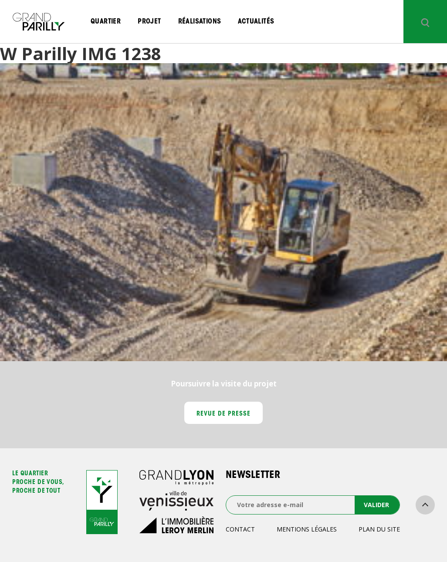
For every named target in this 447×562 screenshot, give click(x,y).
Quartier (106, 21)
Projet (149, 21)
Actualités (256, 21)
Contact (240, 529)
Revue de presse (223, 414)
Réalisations (199, 21)
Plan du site (379, 529)
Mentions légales (307, 529)
